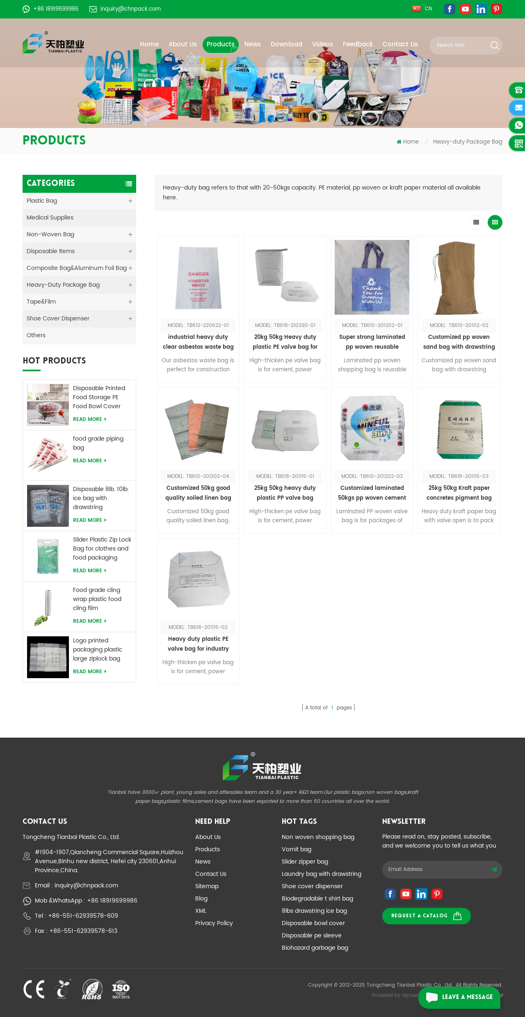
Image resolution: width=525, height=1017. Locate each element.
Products (221, 44)
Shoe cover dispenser (312, 886)
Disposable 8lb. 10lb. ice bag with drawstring (101, 498)
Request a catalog (426, 916)
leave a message (455, 998)
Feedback (358, 44)
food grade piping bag (98, 443)
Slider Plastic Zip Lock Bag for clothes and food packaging (102, 548)
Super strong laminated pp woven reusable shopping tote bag (372, 342)
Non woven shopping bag (318, 837)
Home (149, 44)
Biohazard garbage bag (315, 948)
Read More (89, 419)
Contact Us (400, 44)
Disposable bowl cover (313, 923)
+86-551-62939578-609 (83, 916)
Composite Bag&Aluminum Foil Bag (77, 268)
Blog (201, 898)
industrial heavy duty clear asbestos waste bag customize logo (198, 342)
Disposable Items (51, 251)
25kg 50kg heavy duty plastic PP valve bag (285, 493)
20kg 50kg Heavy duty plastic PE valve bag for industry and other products (285, 342)
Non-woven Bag (50, 234)
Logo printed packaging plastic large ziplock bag (97, 649)
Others (36, 335)
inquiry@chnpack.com (125, 9)
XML (200, 911)
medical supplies (50, 217)
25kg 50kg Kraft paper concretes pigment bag (459, 493)
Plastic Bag (42, 201)
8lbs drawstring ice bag (314, 911)
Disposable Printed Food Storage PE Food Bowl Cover (99, 397)
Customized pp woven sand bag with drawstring (459, 342)
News (252, 44)
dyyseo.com (417, 995)
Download (286, 44)
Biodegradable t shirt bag (317, 898)
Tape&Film (41, 301)
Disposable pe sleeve (312, 935)
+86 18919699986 (50, 9)
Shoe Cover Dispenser (58, 318)
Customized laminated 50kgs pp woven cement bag (372, 493)
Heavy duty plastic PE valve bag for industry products (198, 644)
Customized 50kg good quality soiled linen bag (198, 493)
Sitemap (207, 886)
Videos (322, 44)
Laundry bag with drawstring (321, 874)
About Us (183, 44)
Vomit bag (296, 849)
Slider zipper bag (305, 861)
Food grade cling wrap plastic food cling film (97, 599)
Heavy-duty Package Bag (467, 142)
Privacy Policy (214, 923)
